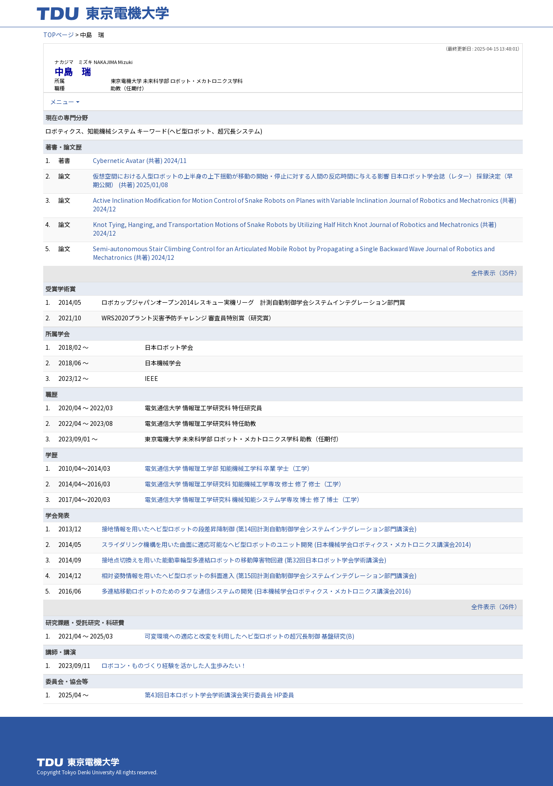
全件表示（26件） (496, 606)
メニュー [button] (62, 101)
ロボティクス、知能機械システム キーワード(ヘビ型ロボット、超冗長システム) (153, 131)
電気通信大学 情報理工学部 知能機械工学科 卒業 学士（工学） (229, 468)
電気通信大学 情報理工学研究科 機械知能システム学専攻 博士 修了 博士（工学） (254, 499)
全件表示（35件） (496, 272)
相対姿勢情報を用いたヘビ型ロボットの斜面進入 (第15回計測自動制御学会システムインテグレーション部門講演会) (259, 575)
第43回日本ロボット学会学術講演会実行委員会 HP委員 (219, 694)
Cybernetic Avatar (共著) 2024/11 (140, 160)
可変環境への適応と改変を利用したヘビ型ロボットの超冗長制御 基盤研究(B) (249, 636)
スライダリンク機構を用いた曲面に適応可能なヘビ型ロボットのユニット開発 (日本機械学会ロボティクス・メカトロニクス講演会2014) (286, 544)
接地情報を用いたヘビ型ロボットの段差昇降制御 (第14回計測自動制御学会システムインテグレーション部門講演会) (259, 528)
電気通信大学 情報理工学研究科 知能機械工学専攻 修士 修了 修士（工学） (245, 483)
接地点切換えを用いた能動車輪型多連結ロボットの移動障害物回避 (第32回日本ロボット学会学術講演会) (244, 560)
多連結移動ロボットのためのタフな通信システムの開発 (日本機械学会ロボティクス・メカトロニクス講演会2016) (256, 591)
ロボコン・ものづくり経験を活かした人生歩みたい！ (174, 665)
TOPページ (58, 34)
